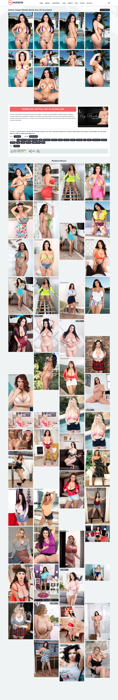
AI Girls (82, 3)
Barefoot (23, 139)
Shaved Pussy (96, 139)
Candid (60, 139)
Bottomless (47, 139)
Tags (76, 3)
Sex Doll (89, 3)
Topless (28, 142)
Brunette (54, 139)
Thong (23, 142)
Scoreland (17, 136)
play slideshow (105, 10)
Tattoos (13, 142)
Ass (18, 139)
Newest (47, 3)
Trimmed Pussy (36, 142)
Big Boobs (34, 139)
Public (89, 139)
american (16, 145)
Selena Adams (33, 136)
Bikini (40, 139)
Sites (64, 3)
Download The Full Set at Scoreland (43, 109)
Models (70, 3)
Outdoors (79, 139)
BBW (29, 139)
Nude (43, 142)
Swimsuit (104, 139)
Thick (18, 142)
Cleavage (66, 139)
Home (41, 3)
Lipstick (73, 139)
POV (85, 139)
